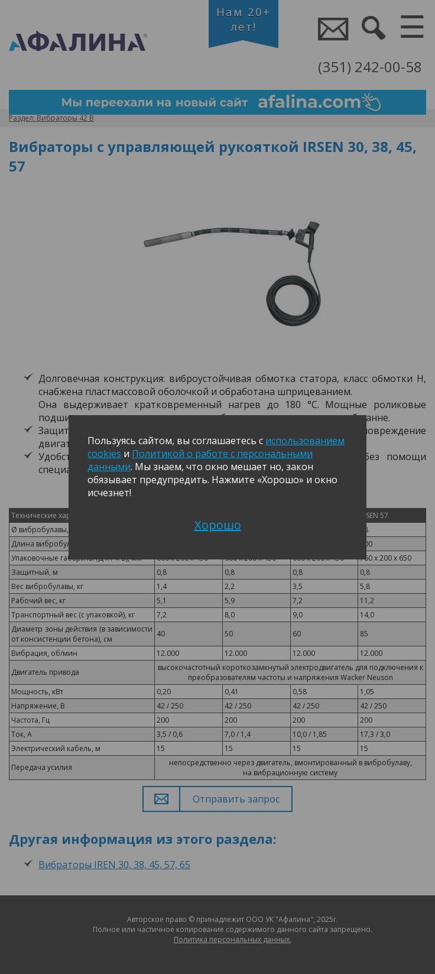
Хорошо (217, 525)
